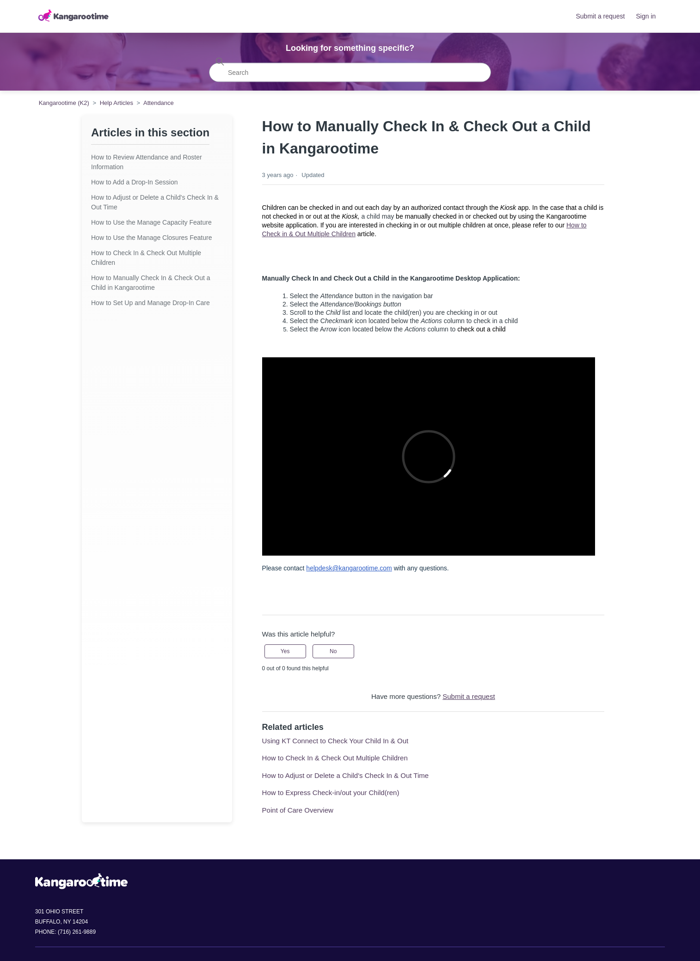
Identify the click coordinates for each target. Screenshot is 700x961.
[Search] (350, 72)
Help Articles (116, 102)
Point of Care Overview (297, 810)
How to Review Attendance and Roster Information (146, 162)
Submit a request (600, 16)
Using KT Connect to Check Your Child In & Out (335, 741)
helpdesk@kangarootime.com (349, 568)
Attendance (158, 102)
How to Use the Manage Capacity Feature (151, 222)
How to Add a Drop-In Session (134, 182)
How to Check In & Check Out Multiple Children (146, 257)
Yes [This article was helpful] (285, 651)
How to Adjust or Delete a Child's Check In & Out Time (155, 202)
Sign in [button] (646, 16)
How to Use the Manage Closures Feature (151, 237)
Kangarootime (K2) (64, 102)
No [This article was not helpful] (333, 651)
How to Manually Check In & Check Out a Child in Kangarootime (150, 282)
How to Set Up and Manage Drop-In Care (150, 302)
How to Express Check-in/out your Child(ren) (330, 792)
